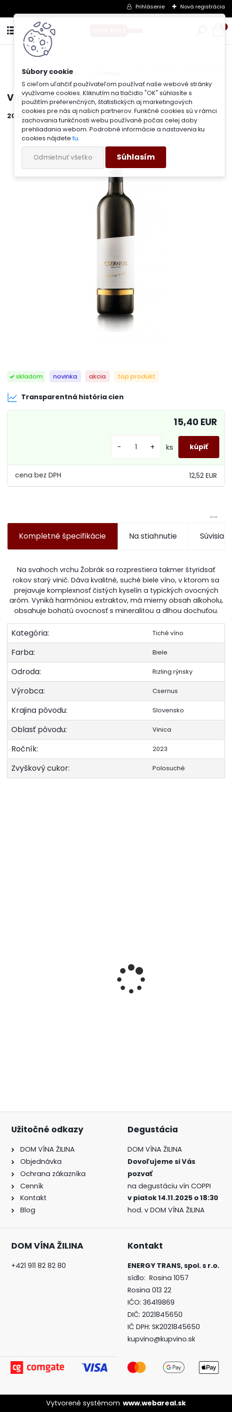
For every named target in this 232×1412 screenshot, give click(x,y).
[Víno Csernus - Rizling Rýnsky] (116, 237)
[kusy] (136, 447)
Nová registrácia (202, 6)
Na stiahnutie (153, 536)
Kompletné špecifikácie (62, 536)
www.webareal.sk (154, 1403)
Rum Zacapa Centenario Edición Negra (59, 1007)
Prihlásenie (150, 6)
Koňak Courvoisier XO (165, 1006)
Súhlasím (136, 157)
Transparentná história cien (65, 397)
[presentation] (12, 962)
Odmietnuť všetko (62, 157)
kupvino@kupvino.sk (161, 1339)
